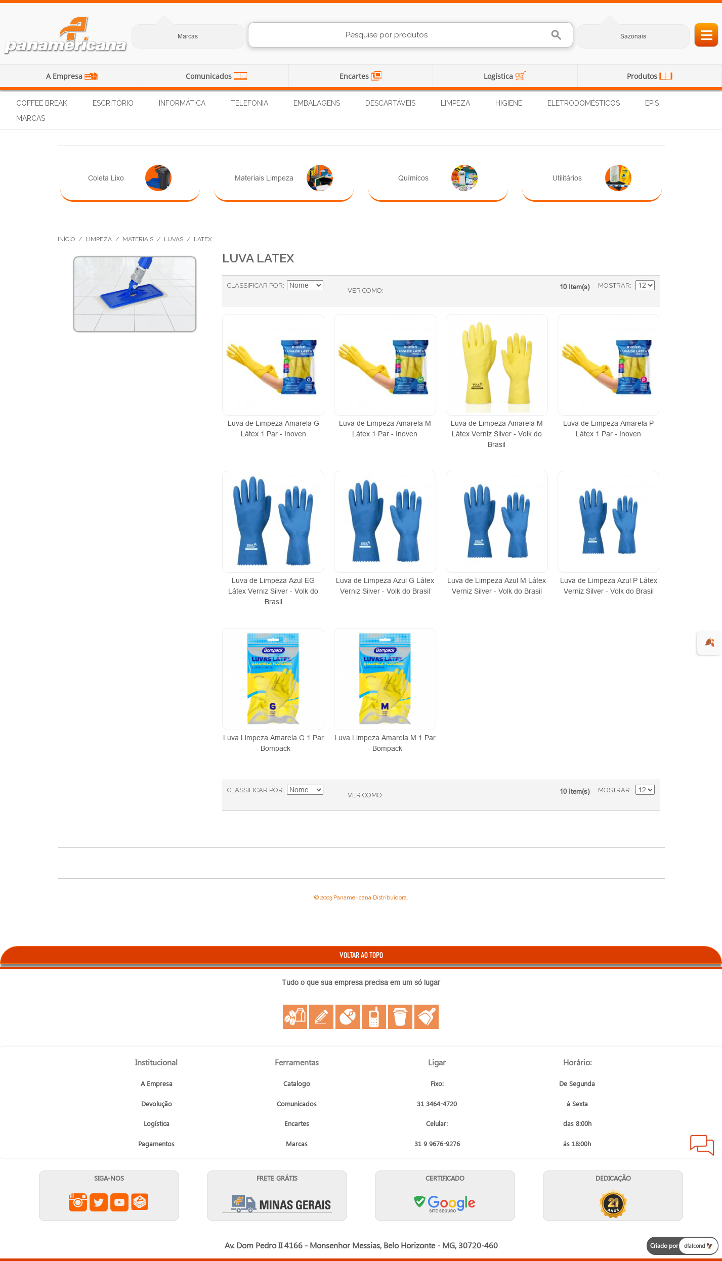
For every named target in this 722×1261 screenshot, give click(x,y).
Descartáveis (390, 103)
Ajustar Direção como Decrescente (332, 285)
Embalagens (316, 103)
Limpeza (455, 103)
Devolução (156, 1103)
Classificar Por (255, 285)
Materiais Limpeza (284, 178)
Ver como (365, 290)
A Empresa (65, 76)
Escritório (113, 103)
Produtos (643, 76)
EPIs (652, 103)
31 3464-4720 (437, 1103)
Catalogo (296, 1083)
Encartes (355, 76)
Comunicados (210, 76)
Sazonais (633, 36)
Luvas (173, 239)
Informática (182, 103)
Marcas (188, 36)
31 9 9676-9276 (437, 1143)
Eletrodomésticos (583, 103)
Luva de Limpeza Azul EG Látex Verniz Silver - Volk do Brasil (273, 591)
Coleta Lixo (130, 178)
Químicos (438, 178)
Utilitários (592, 178)
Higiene (508, 103)
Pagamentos (156, 1143)
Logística (499, 76)
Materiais (137, 239)
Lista (411, 290)
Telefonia (249, 103)
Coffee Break (41, 103)
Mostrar (614, 285)
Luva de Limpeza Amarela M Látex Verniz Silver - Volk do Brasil (497, 433)
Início (66, 239)
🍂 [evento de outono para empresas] (709, 642)
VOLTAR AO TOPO (361, 955)
